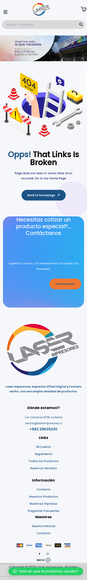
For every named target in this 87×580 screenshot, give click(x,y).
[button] (5, 12)
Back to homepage (43, 195)
